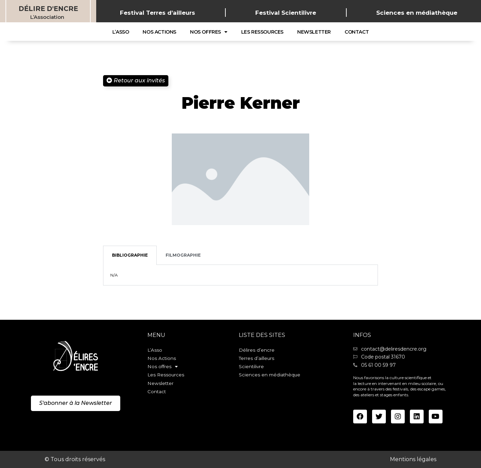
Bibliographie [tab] (130, 255)
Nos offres (208, 32)
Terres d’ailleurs (257, 359)
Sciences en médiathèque (416, 12)
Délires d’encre (257, 350)
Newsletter (314, 32)
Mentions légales (413, 459)
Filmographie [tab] (183, 255)
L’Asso (120, 32)
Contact (357, 32)
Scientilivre (252, 368)
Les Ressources (262, 32)
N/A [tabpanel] (114, 275)
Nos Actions (159, 32)
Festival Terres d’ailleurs (157, 12)
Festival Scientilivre (285, 12)
